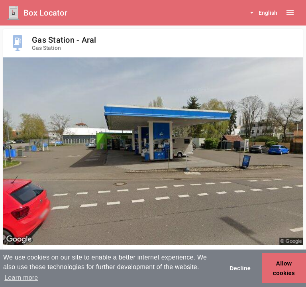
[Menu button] (290, 12)
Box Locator (45, 13)
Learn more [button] (21, 277)
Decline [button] (240, 268)
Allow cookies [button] (284, 268)
